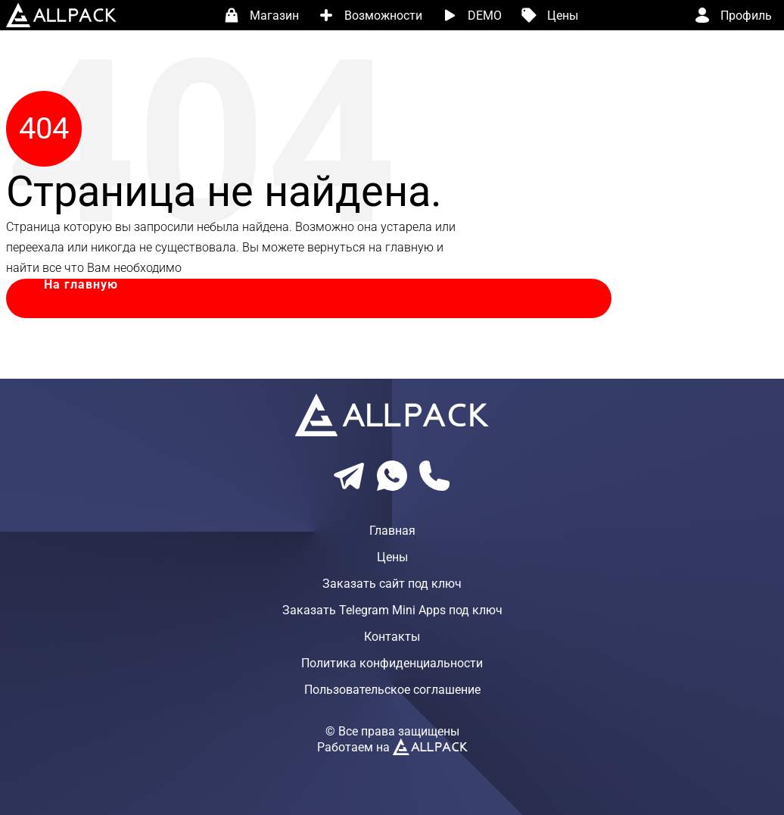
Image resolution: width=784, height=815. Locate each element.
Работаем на (392, 747)
